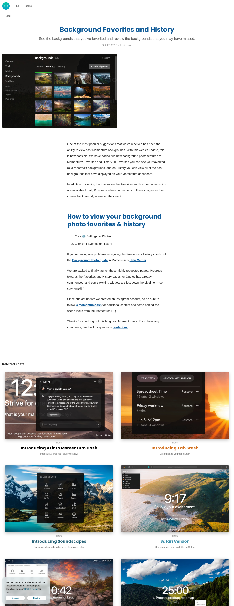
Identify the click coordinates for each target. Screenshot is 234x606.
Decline (36, 598)
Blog (6, 16)
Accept (15, 598)
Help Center (138, 260)
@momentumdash (89, 305)
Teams (28, 5)
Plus (16, 5)
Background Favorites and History (117, 29)
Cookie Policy (31, 589)
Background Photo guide (90, 260)
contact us (120, 327)
